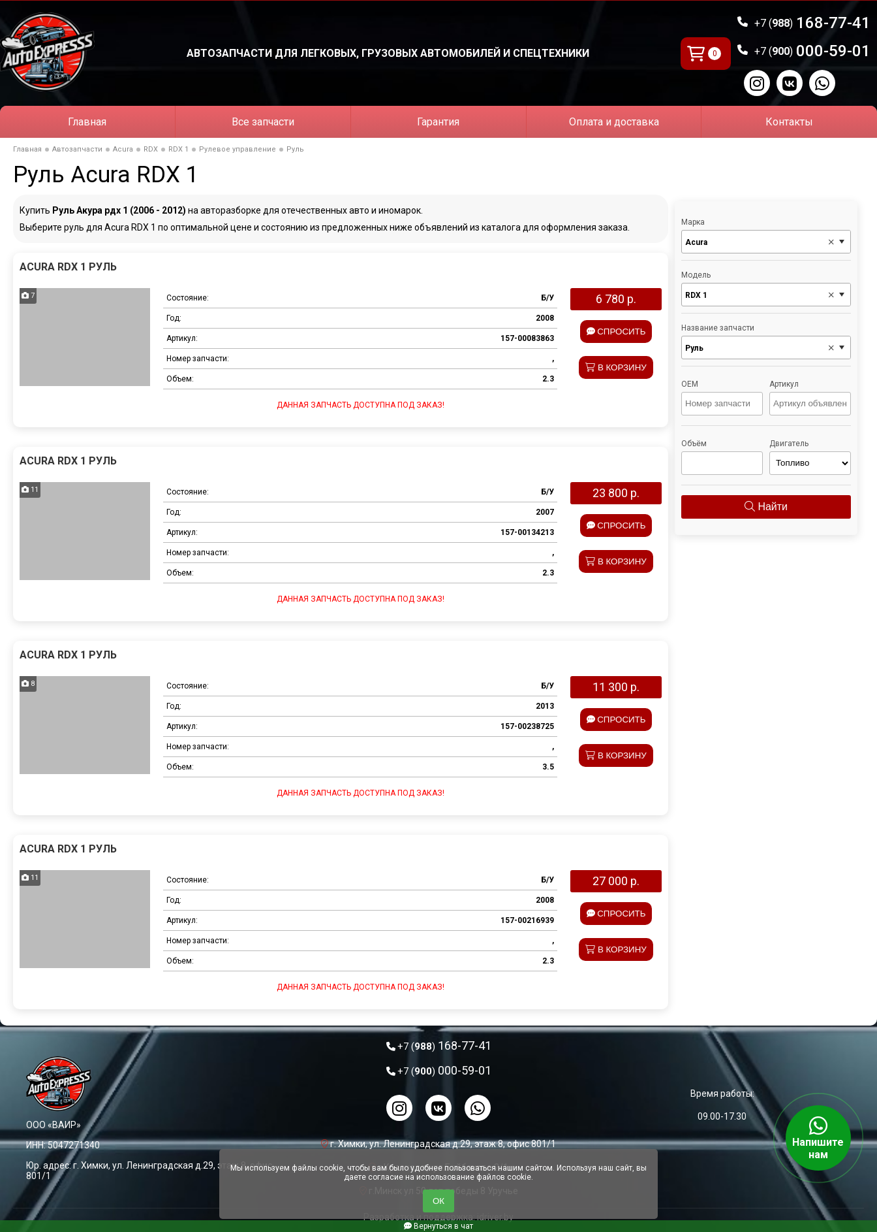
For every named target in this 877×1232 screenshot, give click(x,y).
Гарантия (438, 122)
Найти (766, 506)
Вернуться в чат (438, 1226)
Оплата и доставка (614, 122)
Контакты (789, 122)
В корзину (616, 367)
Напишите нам (818, 1138)
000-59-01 (812, 51)
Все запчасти (263, 122)
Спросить (616, 331)
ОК (438, 1201)
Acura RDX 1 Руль (68, 267)
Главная (87, 122)
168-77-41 (812, 23)
